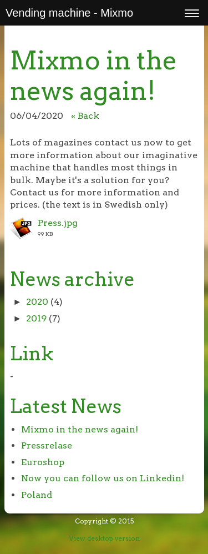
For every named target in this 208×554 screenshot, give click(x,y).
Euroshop (42, 462)
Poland (36, 495)
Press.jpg (58, 223)
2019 (36, 318)
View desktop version (104, 538)
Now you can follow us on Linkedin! (102, 478)
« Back (85, 115)
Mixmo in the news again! (79, 429)
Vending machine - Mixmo (69, 13)
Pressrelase (46, 445)
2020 (37, 301)
